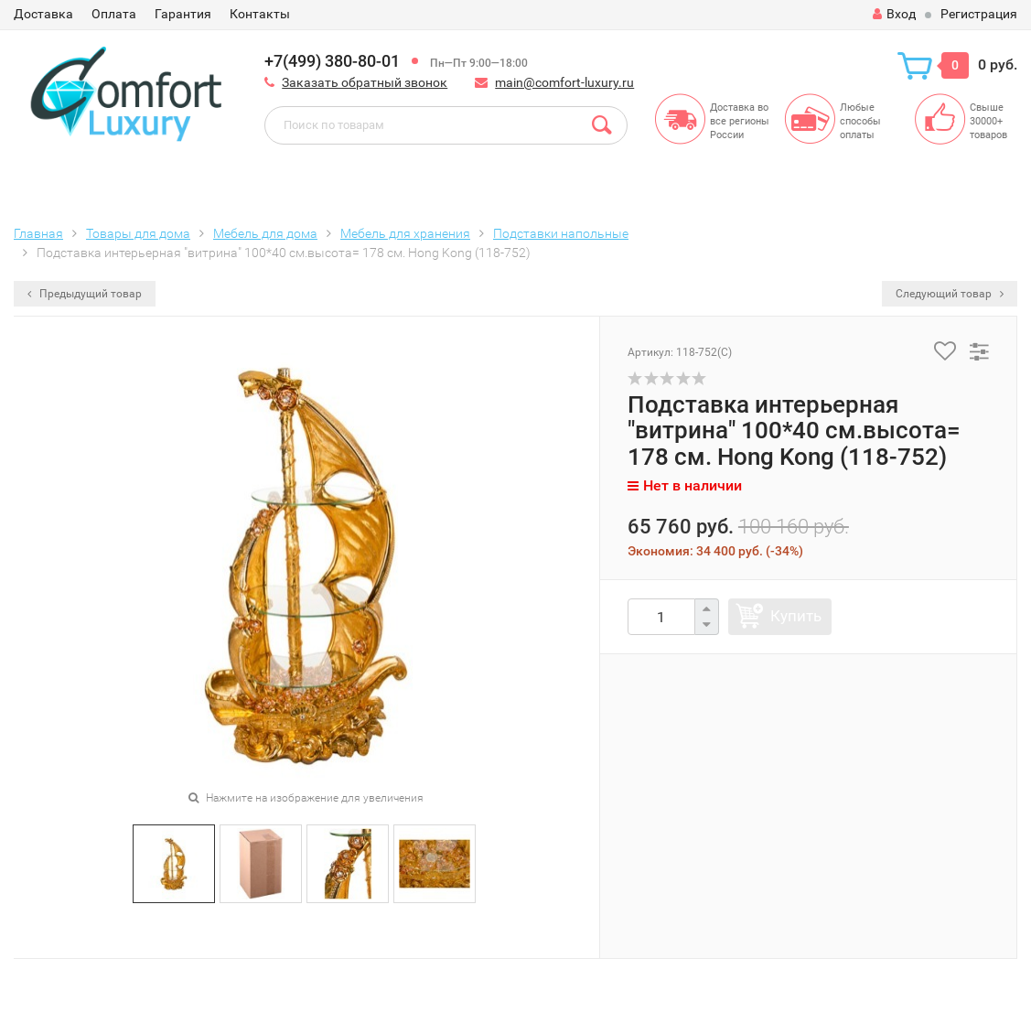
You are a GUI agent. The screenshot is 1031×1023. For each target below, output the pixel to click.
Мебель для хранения (405, 233)
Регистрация (978, 13)
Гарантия (183, 13)
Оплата (113, 13)
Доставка (43, 13)
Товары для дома (138, 233)
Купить (796, 616)
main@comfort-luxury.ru (564, 82)
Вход (894, 13)
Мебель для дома (265, 233)
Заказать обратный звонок (364, 82)
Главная (38, 233)
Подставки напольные (560, 233)
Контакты (260, 13)
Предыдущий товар (84, 293)
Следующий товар (950, 293)
